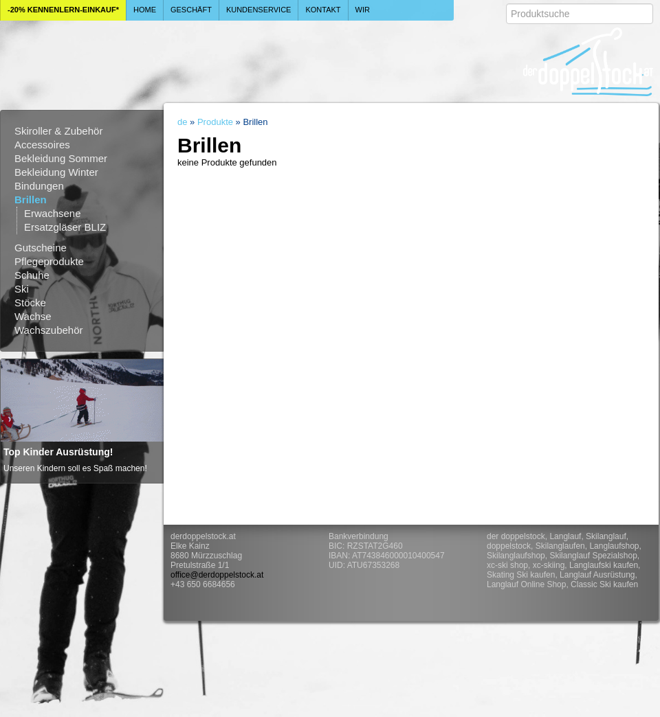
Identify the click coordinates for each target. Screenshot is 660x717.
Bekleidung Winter (56, 172)
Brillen (30, 199)
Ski (21, 289)
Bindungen (39, 186)
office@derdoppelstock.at (216, 575)
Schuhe (32, 275)
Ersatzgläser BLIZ (65, 227)
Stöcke (30, 302)
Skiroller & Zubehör (58, 131)
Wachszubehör (48, 330)
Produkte (215, 122)
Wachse (33, 316)
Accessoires (42, 144)
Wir (362, 9)
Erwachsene (52, 213)
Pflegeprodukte (49, 261)
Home (144, 9)
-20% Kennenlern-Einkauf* (63, 9)
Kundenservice (259, 9)
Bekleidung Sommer (60, 158)
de (182, 122)
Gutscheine (40, 247)
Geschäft (191, 9)
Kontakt (322, 9)
